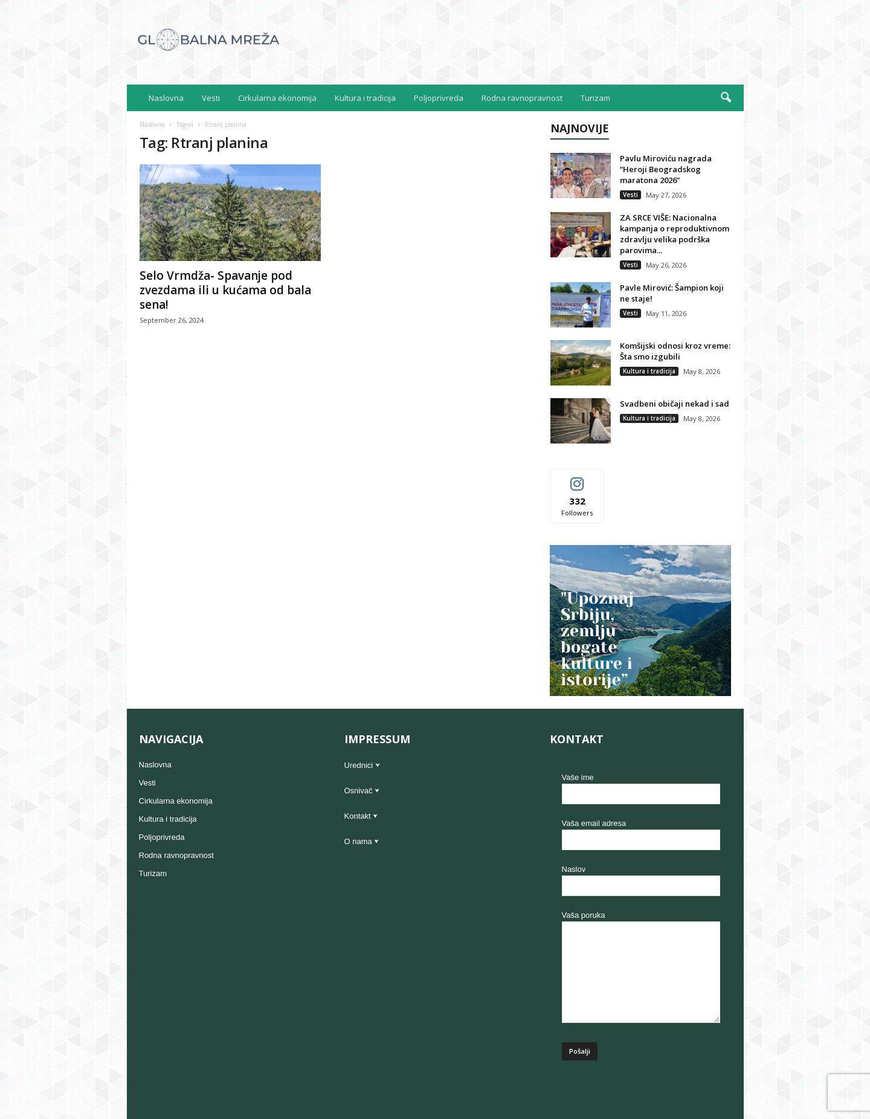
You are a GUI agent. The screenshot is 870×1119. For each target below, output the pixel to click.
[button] (725, 98)
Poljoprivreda (438, 97)
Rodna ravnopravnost (522, 97)
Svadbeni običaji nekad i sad (674, 403)
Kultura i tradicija (365, 97)
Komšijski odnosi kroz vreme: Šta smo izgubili (675, 351)
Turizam (595, 97)
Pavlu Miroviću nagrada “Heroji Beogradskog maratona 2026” (666, 169)
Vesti (211, 97)
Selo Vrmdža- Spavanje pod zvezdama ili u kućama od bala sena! (225, 290)
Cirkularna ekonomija (277, 97)
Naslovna (166, 97)
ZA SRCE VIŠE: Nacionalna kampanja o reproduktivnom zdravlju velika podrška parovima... (674, 234)
